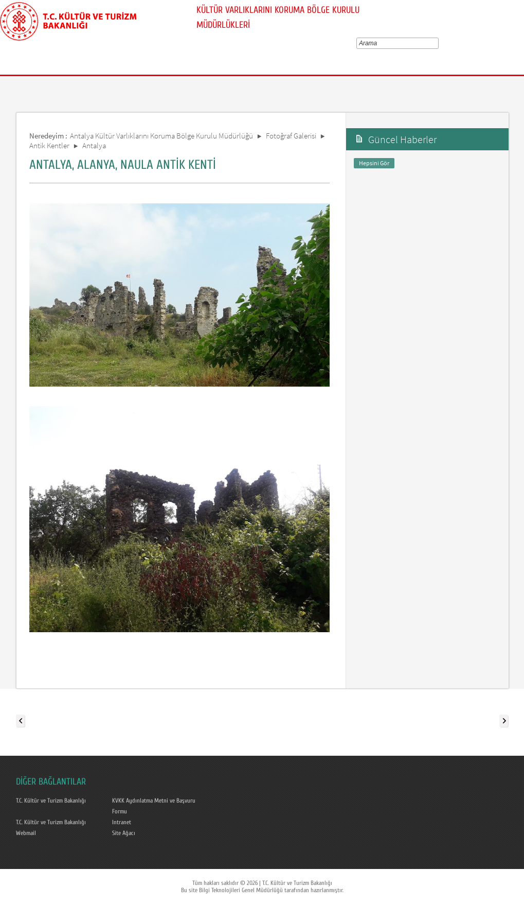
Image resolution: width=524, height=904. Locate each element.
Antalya (94, 145)
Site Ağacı (123, 833)
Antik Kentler (49, 145)
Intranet (121, 822)
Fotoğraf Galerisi (291, 136)
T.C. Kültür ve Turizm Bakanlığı (51, 800)
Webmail (26, 833)
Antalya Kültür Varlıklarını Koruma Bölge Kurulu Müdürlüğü (161, 136)
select (438, 43)
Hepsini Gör (374, 163)
